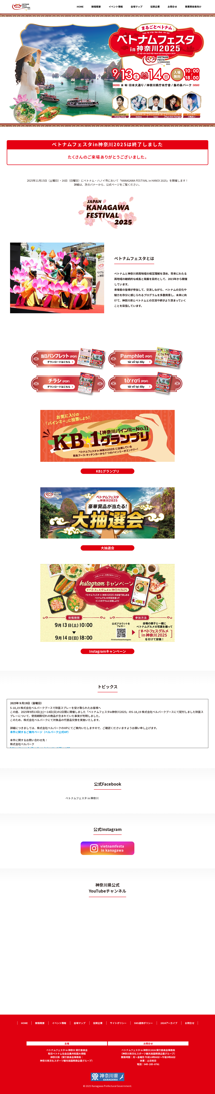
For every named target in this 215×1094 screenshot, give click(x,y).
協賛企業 (155, 6)
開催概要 (96, 6)
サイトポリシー (118, 1023)
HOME (80, 6)
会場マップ (136, 6)
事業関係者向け (193, 6)
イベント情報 (116, 6)
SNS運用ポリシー (143, 1023)
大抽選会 (107, 547)
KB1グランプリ (107, 471)
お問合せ (172, 6)
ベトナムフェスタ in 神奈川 (82, 798)
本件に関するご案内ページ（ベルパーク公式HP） (40, 732)
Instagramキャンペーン (107, 651)
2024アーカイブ (168, 1023)
